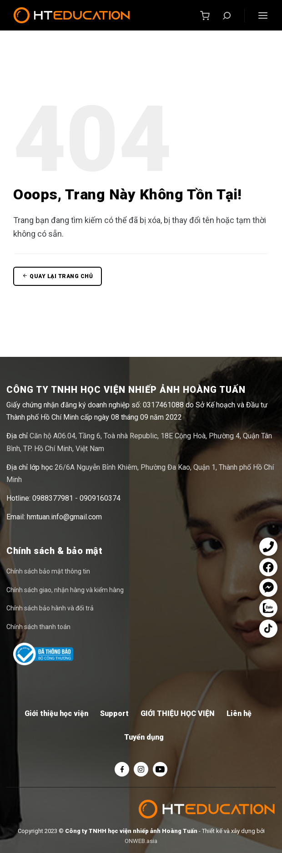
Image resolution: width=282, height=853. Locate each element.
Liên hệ (239, 713)
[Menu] (262, 15)
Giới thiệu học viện (56, 713)
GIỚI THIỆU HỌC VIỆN (178, 713)
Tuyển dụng (144, 737)
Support (114, 713)
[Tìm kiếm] (227, 15)
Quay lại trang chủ (57, 276)
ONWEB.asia (141, 841)
